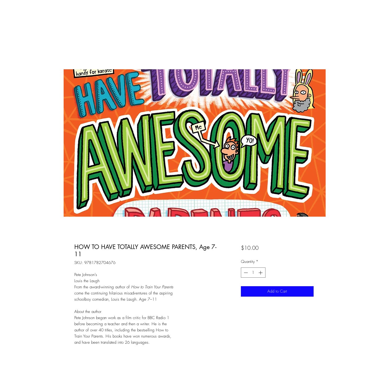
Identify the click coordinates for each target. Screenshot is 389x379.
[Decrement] (245, 273)
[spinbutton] (253, 273)
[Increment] (261, 273)
